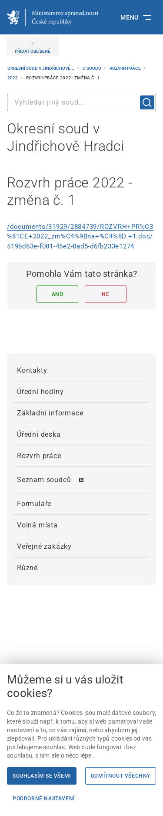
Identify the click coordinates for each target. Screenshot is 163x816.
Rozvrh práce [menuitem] (39, 456)
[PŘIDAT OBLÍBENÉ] (33, 46)
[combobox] (81, 102)
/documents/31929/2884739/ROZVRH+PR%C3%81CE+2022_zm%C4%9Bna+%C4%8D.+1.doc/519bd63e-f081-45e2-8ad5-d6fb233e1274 (80, 236)
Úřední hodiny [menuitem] (40, 392)
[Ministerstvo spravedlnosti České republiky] (52, 17)
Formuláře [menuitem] (34, 504)
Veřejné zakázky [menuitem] (44, 546)
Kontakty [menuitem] (32, 370)
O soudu (92, 68)
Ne (105, 294)
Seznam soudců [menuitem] (44, 480)
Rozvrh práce (126, 68)
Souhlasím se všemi (42, 776)
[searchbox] (81, 102)
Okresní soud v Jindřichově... (41, 68)
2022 (13, 77)
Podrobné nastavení (44, 799)
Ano (57, 294)
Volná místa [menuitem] (37, 525)
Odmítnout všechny (120, 776)
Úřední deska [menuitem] (39, 434)
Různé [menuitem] (27, 568)
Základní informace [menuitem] (50, 413)
